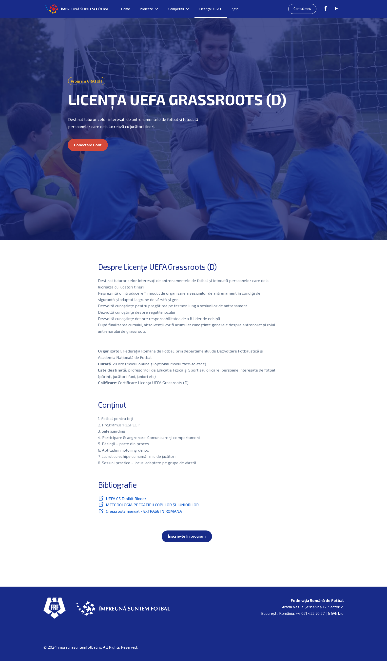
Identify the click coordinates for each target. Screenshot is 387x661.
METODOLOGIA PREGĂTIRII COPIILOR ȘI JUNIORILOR (152, 504)
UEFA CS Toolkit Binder (126, 498)
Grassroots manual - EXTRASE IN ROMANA (144, 511)
